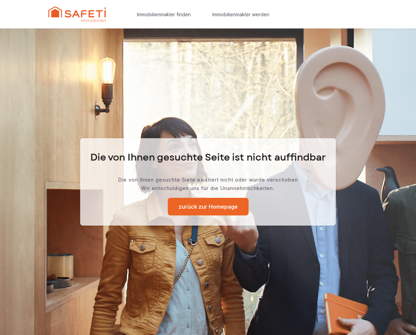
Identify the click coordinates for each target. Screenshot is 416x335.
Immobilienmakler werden (240, 14)
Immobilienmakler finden (164, 14)
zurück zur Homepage (208, 206)
